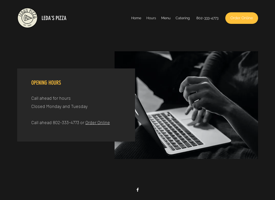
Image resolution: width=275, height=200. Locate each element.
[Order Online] (241, 18)
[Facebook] (137, 189)
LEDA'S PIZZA (54, 18)
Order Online (97, 122)
